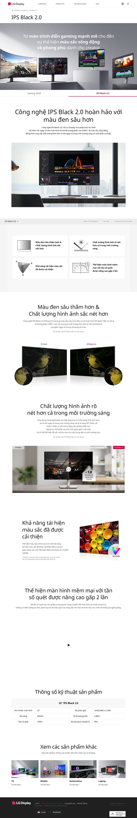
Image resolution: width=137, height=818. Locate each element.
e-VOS (37, 803)
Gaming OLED (34, 93)
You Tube (42, 812)
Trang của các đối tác (116, 803)
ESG (97, 4)
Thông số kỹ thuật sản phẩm (123, 221)
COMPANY (42, 4)
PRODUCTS (60, 4)
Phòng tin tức (56, 812)
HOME (12, 10)
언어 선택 (122, 3)
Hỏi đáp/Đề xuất (70, 803)
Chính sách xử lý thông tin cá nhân (52, 803)
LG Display (16, 4)
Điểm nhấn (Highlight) (91, 221)
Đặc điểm (106, 221)
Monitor (25, 10)
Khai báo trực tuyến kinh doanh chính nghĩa (117, 814)
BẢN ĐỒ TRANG (82, 803)
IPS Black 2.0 (102, 93)
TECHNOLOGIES (80, 4)
